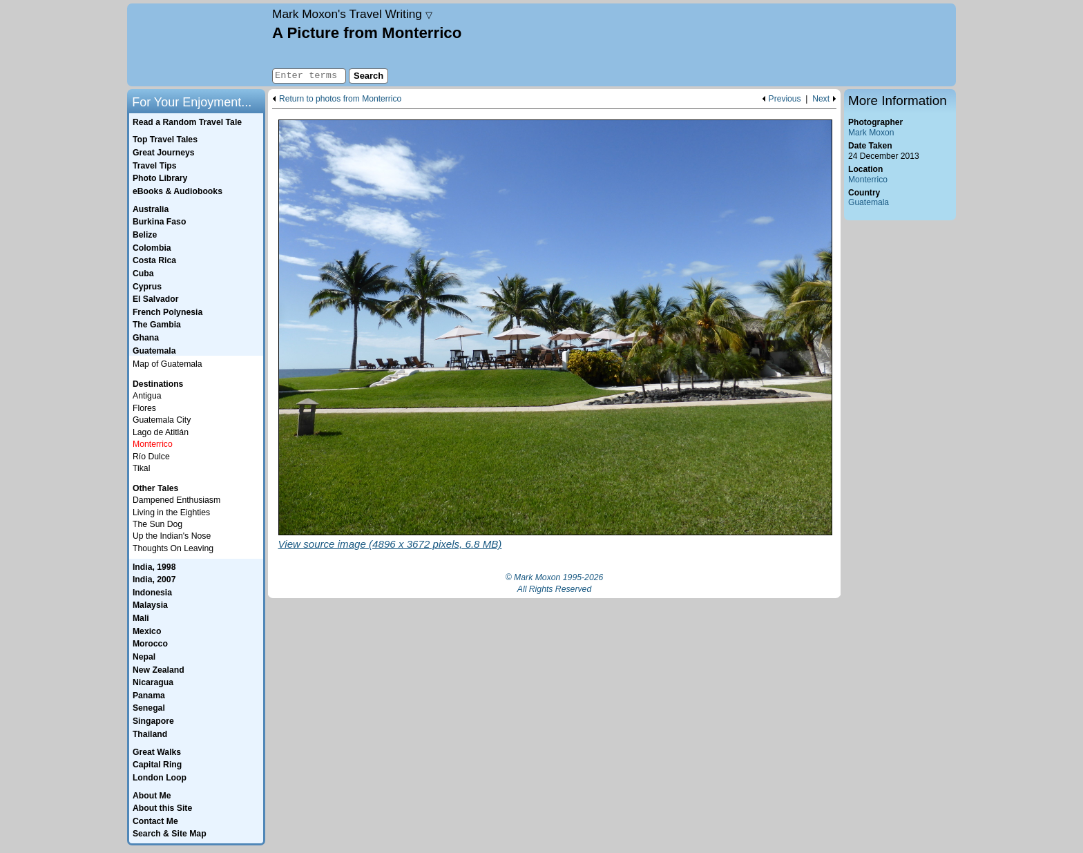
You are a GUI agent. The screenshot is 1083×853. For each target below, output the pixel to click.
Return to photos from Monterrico (340, 99)
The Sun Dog (157, 524)
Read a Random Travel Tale (187, 122)
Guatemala (868, 202)
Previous (785, 99)
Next (821, 99)
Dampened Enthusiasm (176, 500)
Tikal (141, 468)
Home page (198, 45)
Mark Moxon (871, 132)
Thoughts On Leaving (173, 548)
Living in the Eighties (171, 512)
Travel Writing (352, 14)
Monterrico (868, 179)
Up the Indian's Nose (172, 536)
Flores (144, 408)
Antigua (147, 396)
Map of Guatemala (167, 364)
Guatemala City (162, 420)
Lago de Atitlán (161, 432)
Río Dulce (151, 456)
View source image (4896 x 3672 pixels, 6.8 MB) (390, 544)
